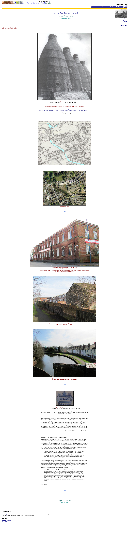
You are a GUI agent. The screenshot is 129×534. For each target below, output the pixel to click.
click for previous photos (125, 20)
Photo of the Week (123, 25)
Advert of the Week (122, 24)
